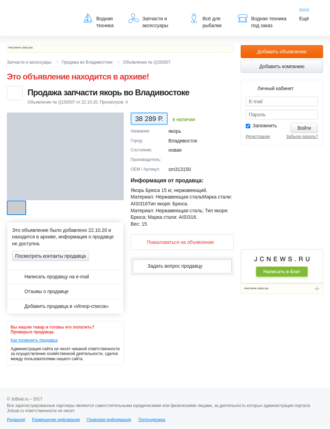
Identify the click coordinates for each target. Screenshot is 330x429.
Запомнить (265, 125)
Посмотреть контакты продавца (50, 256)
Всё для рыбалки (205, 20)
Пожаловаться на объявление (175, 242)
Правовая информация (109, 419)
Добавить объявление (282, 51)
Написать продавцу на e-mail (50, 276)
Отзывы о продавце (40, 291)
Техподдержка (151, 419)
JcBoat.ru (40, 10)
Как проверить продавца (34, 340)
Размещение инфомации (56, 419)
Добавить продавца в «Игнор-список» (60, 306)
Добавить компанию (282, 66)
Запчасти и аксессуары (148, 20)
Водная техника (98, 20)
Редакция (16, 419)
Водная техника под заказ (262, 20)
